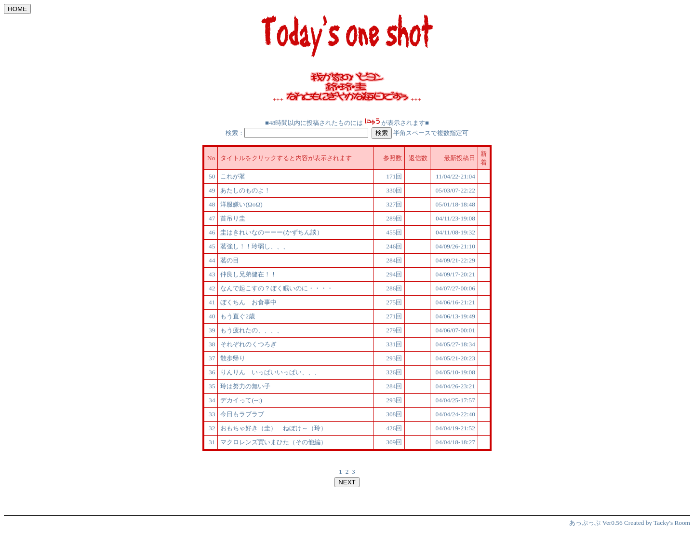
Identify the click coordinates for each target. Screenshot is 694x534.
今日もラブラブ (242, 414)
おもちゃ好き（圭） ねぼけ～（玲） (273, 428)
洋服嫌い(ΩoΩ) (241, 204)
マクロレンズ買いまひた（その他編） (273, 442)
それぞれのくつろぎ (248, 344)
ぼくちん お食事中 (248, 302)
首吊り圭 (232, 218)
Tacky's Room (672, 522)
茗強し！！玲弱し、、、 (254, 246)
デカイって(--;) (241, 400)
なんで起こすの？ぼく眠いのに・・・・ (276, 288)
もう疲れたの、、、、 (251, 330)
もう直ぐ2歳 (237, 316)
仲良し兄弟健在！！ (248, 274)
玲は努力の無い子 (245, 386)
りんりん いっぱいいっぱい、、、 (270, 372)
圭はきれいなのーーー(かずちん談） (271, 232)
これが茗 (232, 176)
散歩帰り (236, 358)
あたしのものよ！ (245, 190)
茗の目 (229, 260)
